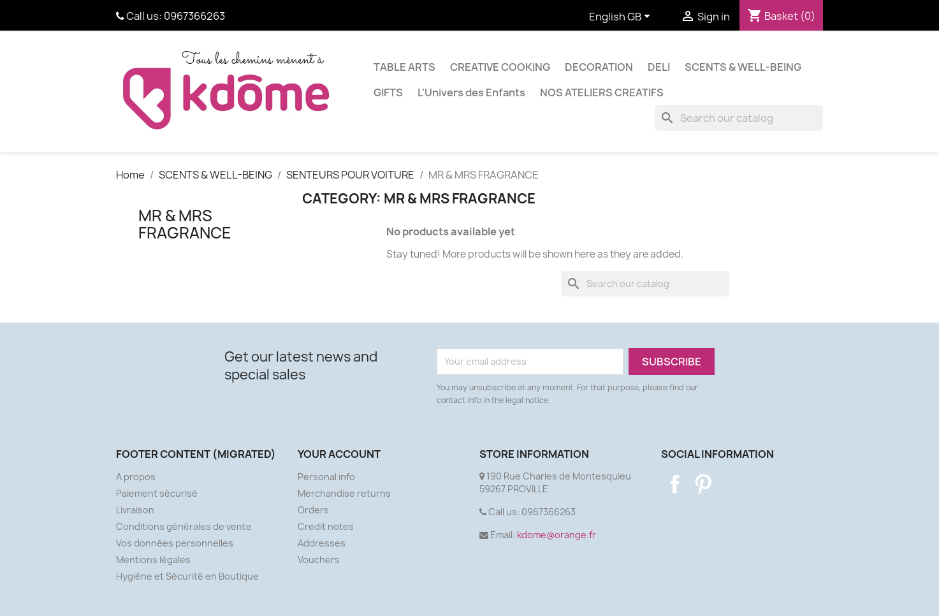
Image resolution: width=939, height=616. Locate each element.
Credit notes (326, 526)
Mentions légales (153, 560)
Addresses (322, 543)
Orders (313, 510)
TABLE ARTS (404, 67)
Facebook (675, 484)
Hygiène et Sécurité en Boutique (187, 576)
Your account (339, 454)
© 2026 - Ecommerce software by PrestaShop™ (469, 599)
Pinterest (703, 484)
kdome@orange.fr (556, 535)
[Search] (739, 118)
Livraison (135, 510)
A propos (136, 477)
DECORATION (599, 67)
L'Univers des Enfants (471, 92)
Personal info (326, 477)
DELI (659, 67)
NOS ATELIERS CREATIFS (602, 92)
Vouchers (319, 560)
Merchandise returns (344, 493)
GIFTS (388, 92)
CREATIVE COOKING (500, 67)
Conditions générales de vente (184, 526)
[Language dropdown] (622, 17)
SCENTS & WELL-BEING (743, 67)
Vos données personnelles (174, 543)
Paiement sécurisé (157, 493)
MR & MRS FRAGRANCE (184, 224)
